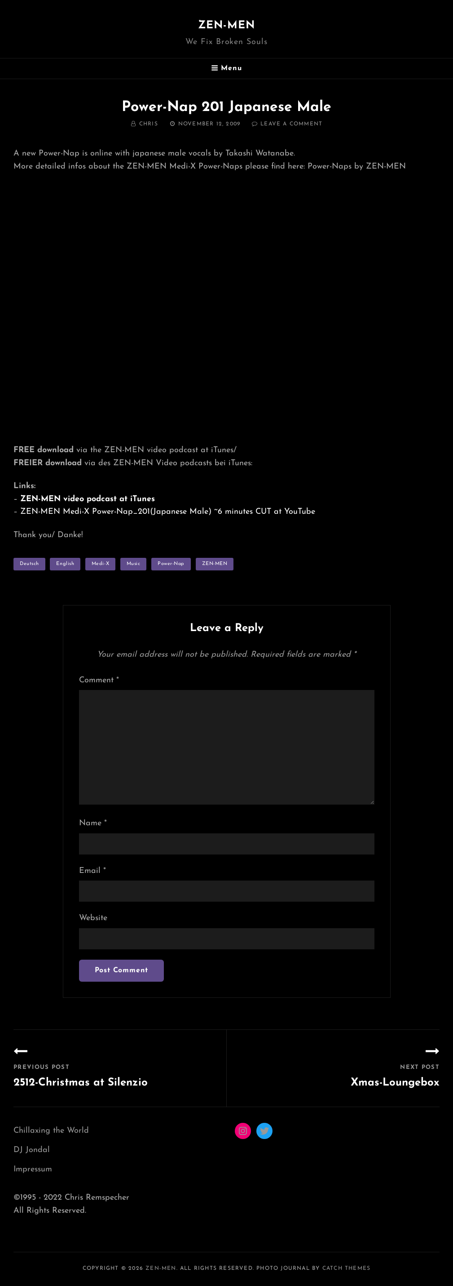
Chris (148, 124)
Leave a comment (291, 124)
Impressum (32, 1169)
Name (93, 823)
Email (92, 871)
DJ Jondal (31, 1150)
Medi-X (100, 563)
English (65, 563)
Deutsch (29, 563)
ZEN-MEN (226, 25)
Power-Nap (171, 563)
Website (93, 918)
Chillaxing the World (51, 1130)
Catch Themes (346, 1268)
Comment (99, 680)
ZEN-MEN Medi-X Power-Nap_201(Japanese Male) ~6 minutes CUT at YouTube (167, 511)
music (134, 563)
